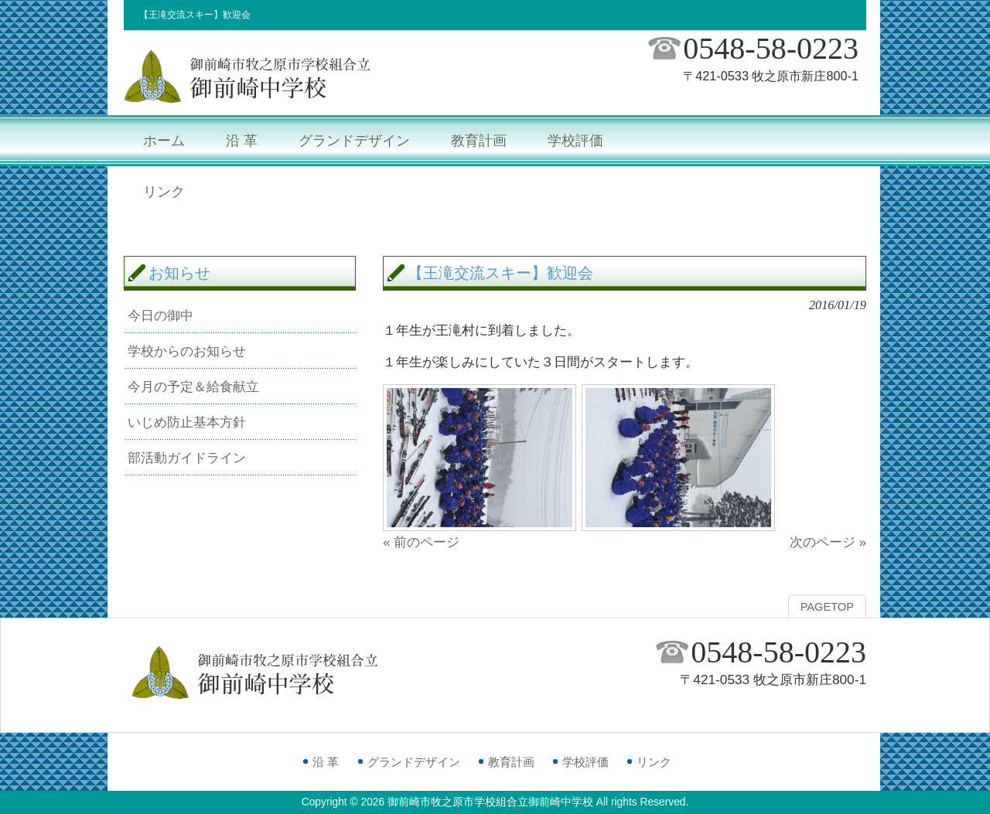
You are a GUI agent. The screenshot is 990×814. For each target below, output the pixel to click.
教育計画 (511, 761)
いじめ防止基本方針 (187, 422)
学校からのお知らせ (187, 351)
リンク (654, 761)
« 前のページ (421, 542)
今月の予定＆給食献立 (193, 386)
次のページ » (828, 542)
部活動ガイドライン (187, 457)
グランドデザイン (413, 761)
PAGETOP (827, 607)
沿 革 (325, 761)
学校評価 (585, 761)
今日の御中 (160, 315)
